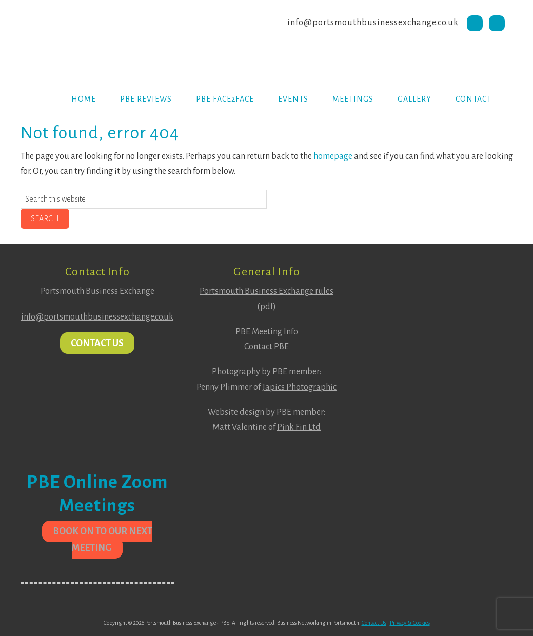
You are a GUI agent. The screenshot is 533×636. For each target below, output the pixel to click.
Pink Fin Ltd (299, 427)
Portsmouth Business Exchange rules (266, 291)
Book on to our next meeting (102, 539)
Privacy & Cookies (410, 623)
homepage (332, 156)
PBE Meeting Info (266, 331)
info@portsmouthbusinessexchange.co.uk (373, 22)
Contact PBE (266, 346)
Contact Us (97, 343)
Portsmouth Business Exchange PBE (103, 38)
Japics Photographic (299, 387)
